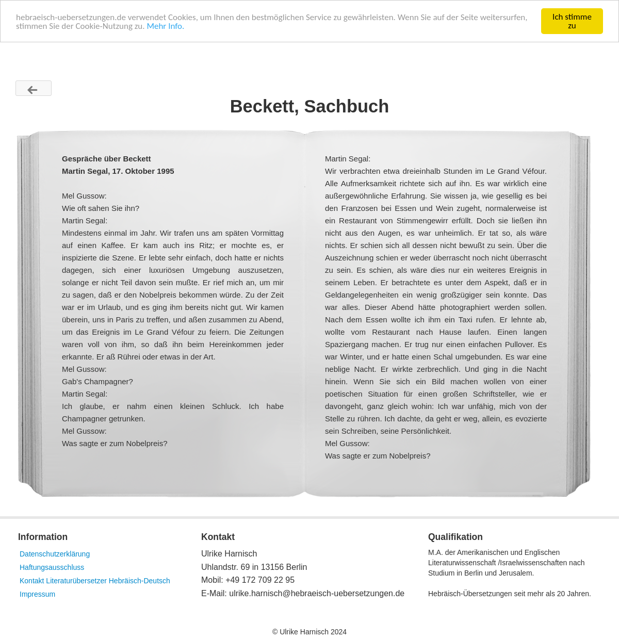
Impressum (37, 594)
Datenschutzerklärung (55, 554)
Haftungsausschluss (52, 567)
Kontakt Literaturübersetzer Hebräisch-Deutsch (95, 581)
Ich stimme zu (572, 21)
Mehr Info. (165, 26)
